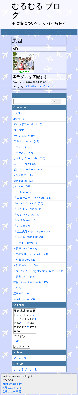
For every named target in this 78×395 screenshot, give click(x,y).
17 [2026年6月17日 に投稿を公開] (21, 323)
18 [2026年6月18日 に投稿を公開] (24, 323)
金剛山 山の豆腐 (11, 391)
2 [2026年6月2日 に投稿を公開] (17, 314)
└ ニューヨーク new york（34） (33, 197)
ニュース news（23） (26, 163)
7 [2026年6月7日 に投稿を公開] (33, 314)
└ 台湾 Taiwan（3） (25, 220)
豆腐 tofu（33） (22, 293)
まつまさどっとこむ (25, 369)
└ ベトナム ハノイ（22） (28, 203)
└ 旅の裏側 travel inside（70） (31, 254)
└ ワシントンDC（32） (27, 214)
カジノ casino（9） (24, 135)
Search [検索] (56, 101)
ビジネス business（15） (28, 169)
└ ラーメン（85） (23, 152)
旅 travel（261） (23, 186)
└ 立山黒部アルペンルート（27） (33, 231)
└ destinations (22, 192)
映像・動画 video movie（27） (31, 282)
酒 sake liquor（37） (25, 299)
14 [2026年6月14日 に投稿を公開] (34, 319)
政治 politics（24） (24, 180)
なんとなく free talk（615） (30, 158)
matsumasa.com (12, 383)
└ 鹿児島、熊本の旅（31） (29, 237)
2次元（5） (19, 118)
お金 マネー (20, 130)
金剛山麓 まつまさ (13, 387)
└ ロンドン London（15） (29, 209)
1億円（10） (20, 113)
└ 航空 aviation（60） (26, 265)
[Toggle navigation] (5, 32)
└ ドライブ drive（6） (26, 242)
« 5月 (16, 341)
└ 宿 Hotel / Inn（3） (25, 248)
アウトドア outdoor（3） (28, 124)
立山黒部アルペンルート (40, 86)
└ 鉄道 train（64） (24, 276)
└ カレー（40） (22, 147)
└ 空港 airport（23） (25, 259)
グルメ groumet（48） (27, 141)
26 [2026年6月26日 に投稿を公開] (27, 327)
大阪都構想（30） (23, 175)
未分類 (17, 288)
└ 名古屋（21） (23, 226)
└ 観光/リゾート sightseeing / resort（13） (38, 271)
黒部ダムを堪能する (30, 76)
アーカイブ (20, 358)
